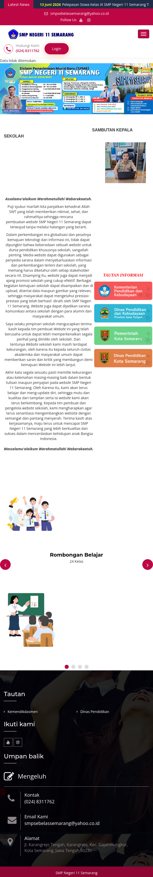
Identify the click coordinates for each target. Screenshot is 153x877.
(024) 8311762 (39, 801)
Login (56, 48)
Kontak (31, 795)
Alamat (31, 838)
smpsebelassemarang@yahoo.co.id (76, 13)
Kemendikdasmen (23, 711)
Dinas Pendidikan (94, 711)
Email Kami (36, 816)
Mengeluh (31, 776)
